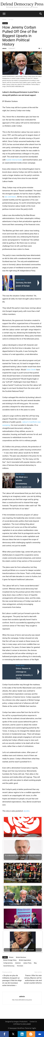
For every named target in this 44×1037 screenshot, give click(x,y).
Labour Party (27, 963)
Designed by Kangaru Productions (16, 1022)
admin (4, 48)
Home (4, 19)
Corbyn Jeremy (8, 963)
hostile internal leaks (14, 160)
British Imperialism (25, 960)
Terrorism (20, 966)
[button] (4, 14)
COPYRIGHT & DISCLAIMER (22, 1024)
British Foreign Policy (9, 960)
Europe (11, 19)
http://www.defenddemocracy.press (22, 1000)
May (35, 963)
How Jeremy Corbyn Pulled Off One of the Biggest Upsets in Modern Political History (19, 36)
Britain (11, 957)
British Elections (21, 957)
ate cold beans (10, 197)
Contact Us (33, 1022)
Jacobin (26, 811)
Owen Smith (31, 370)
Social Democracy (8, 966)
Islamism (18, 963)
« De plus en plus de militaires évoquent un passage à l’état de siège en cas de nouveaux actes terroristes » (12, 980)
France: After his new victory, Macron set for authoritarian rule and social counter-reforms (33, 979)
